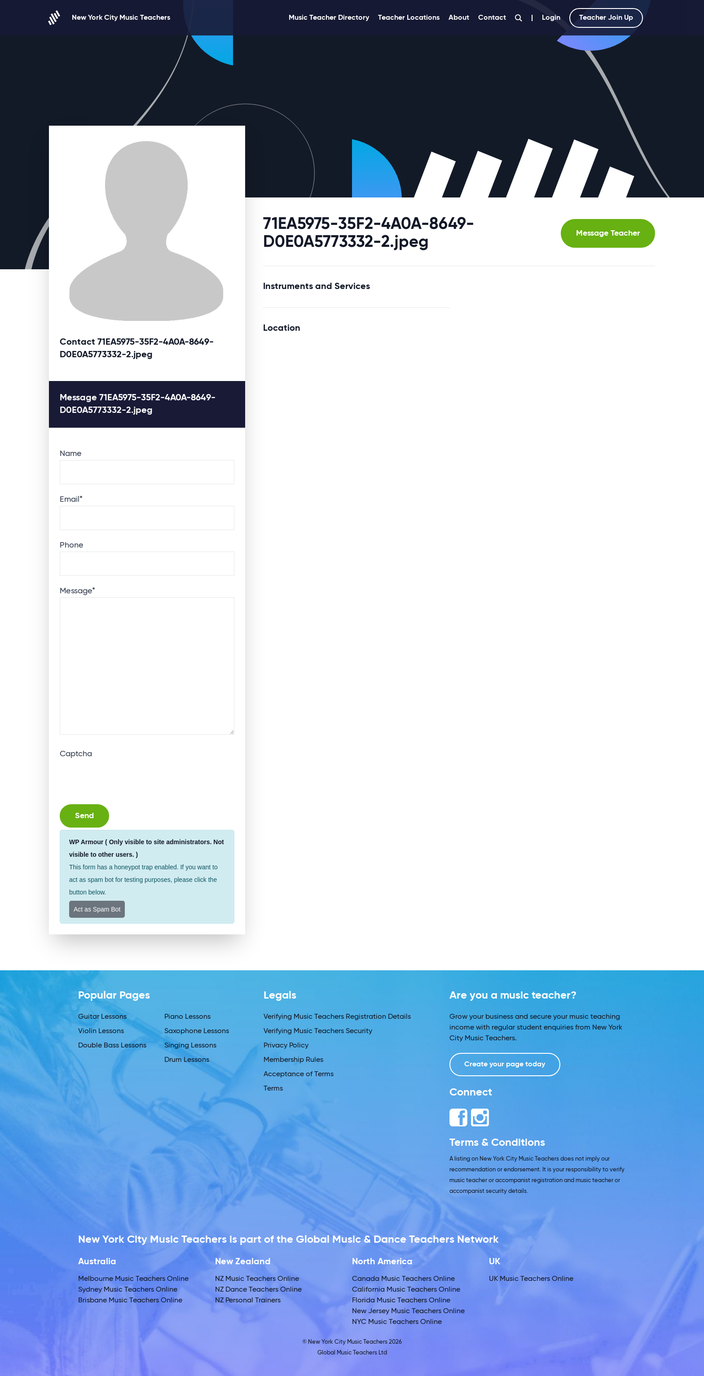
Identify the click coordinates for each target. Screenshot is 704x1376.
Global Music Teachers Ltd (352, 1353)
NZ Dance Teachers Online (258, 1289)
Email (71, 499)
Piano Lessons (187, 1017)
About (459, 18)
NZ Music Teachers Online (257, 1279)
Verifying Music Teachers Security (318, 1031)
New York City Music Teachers (109, 17)
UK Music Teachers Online (531, 1279)
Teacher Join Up (606, 18)
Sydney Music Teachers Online (127, 1289)
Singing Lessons (190, 1045)
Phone (72, 545)
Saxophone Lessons (196, 1031)
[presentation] (128, 777)
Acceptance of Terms (299, 1074)
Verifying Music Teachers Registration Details (337, 1017)
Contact (492, 18)
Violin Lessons (101, 1031)
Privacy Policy (286, 1045)
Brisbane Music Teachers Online (130, 1300)
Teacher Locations (409, 18)
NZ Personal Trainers (248, 1300)
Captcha (76, 754)
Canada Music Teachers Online (403, 1279)
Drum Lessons (186, 1060)
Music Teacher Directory (329, 18)
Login (551, 18)
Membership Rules (293, 1060)
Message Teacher (608, 233)
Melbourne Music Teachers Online (133, 1279)
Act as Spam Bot (97, 909)
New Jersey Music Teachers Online (408, 1311)
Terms (273, 1088)
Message (77, 591)
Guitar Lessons (102, 1017)
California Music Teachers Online (406, 1289)
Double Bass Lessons (112, 1045)
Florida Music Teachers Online (401, 1300)
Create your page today (505, 1064)
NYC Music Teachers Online (397, 1322)
